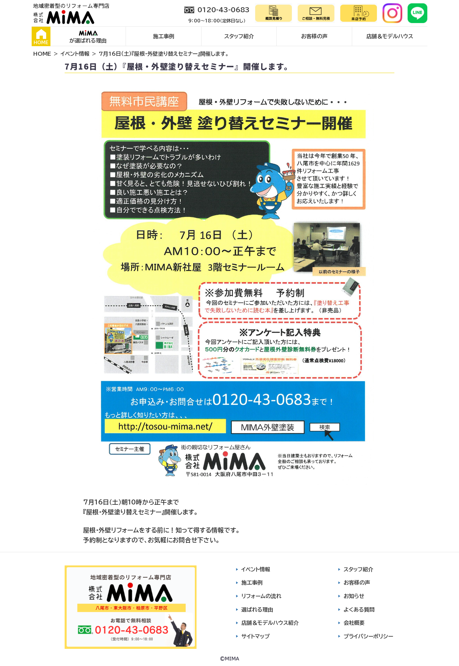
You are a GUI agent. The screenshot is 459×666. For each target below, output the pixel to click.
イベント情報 (75, 53)
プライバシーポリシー (368, 636)
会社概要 (354, 622)
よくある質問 (359, 609)
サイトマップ (255, 636)
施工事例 (163, 36)
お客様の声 (314, 36)
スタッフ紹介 (239, 36)
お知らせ (354, 596)
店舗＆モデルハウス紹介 (270, 622)
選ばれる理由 (257, 609)
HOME (41, 37)
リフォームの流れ (261, 596)
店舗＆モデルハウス (389, 36)
